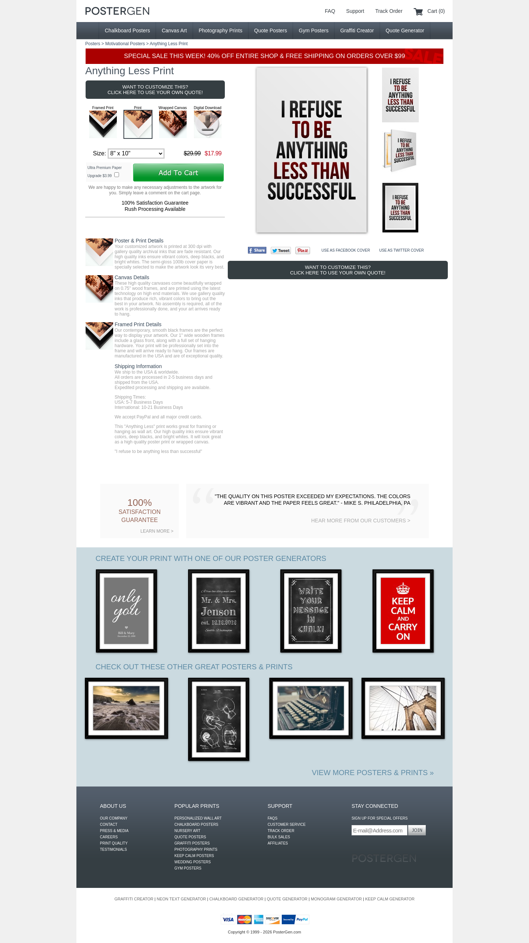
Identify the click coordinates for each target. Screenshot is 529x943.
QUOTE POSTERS (190, 837)
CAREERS (109, 837)
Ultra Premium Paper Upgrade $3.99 (104, 172)
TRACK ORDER (280, 831)
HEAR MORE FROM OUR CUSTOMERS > (360, 520)
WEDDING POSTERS (192, 862)
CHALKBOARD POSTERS (196, 825)
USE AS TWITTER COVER (401, 250)
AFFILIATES (277, 843)
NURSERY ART (187, 831)
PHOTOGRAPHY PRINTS (195, 849)
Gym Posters (313, 30)
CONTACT (109, 825)
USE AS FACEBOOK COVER (345, 250)
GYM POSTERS (187, 868)
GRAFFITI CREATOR (134, 899)
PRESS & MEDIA (114, 831)
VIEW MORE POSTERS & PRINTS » (373, 773)
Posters (92, 43)
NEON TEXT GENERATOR (181, 899)
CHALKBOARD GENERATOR (236, 899)
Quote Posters (270, 30)
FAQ (330, 11)
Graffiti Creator (357, 30)
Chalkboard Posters (127, 30)
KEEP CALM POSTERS (194, 856)
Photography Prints (220, 30)
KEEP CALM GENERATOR (389, 899)
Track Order (388, 11)
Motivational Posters (125, 43)
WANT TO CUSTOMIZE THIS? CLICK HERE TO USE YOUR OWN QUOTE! (155, 89)
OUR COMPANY (113, 818)
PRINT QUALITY (113, 843)
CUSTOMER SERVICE (286, 825)
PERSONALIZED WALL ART (198, 818)
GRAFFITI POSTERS (192, 843)
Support (355, 11)
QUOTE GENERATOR (287, 899)
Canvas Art (174, 30)
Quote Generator (405, 30)
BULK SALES (278, 837)
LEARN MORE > (156, 531)
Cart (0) (436, 11)
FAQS (272, 818)
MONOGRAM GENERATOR (336, 899)
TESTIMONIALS (113, 849)
